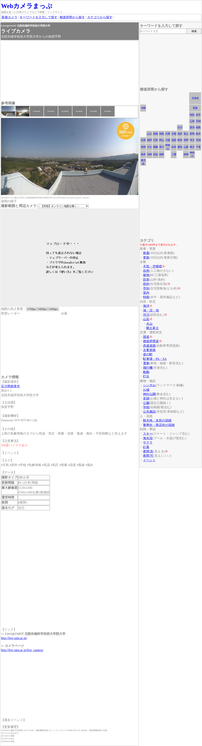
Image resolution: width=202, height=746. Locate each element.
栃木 (198, 133)
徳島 (161, 154)
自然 (146, 270)
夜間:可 (148, 455)
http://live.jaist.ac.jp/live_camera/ (22, 650)
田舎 (146, 279)
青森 (195, 107)
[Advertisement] (69, 71)
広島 (155, 140)
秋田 (192, 114)
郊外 (146, 284)
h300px (53, 309)
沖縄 (143, 107)
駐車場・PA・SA (154, 359)
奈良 (173, 146)
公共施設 (149, 411)
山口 (149, 133)
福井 (180, 133)
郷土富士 (152, 328)
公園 (146, 403)
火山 (149, 323)
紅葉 (146, 447)
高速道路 (149, 345)
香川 (161, 146)
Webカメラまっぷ (26, 5)
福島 (198, 127)
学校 (146, 407)
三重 (173, 154)
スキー (147, 433)
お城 (146, 389)
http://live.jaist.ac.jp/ (14, 638)
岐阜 (180, 140)
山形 (192, 121)
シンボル (149, 385)
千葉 (198, 146)
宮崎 (149, 154)
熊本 (143, 154)
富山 (186, 133)
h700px (32, 309)
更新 (146, 257)
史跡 (146, 398)
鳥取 (161, 133)
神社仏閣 (149, 394)
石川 (180, 127)
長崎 (143, 146)
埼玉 (192, 140)
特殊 (146, 297)
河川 (146, 314)
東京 (192, 146)
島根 (155, 133)
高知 (155, 154)
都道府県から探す (72, 17)
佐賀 (143, 140)
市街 (146, 288)
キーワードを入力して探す (38, 17)
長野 (186, 140)
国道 (146, 336)
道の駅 (147, 354)
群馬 (192, 133)
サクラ (147, 442)
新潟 (192, 127)
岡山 (161, 140)
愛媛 (155, 146)
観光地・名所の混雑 (157, 420)
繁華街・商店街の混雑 (159, 425)
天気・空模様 (152, 266)
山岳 (146, 319)
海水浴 (147, 438)
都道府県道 (151, 341)
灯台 (146, 376)
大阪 (167, 140)
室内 (146, 292)
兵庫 (167, 133)
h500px (42, 309)
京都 (173, 133)
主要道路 (149, 350)
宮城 (198, 121)
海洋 (146, 306)
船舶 (146, 372)
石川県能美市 (10, 386)
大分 (149, 146)
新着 (146, 253)
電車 (146, 363)
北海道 (195, 98)
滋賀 (173, 140)
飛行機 (147, 367)
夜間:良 (148, 451)
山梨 (186, 146)
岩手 (198, 114)
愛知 (180, 146)
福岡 (149, 140)
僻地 (146, 275)
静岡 (186, 154)
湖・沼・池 (151, 310)
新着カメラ (9, 17)
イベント (149, 460)
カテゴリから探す (99, 17)
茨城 (198, 140)
